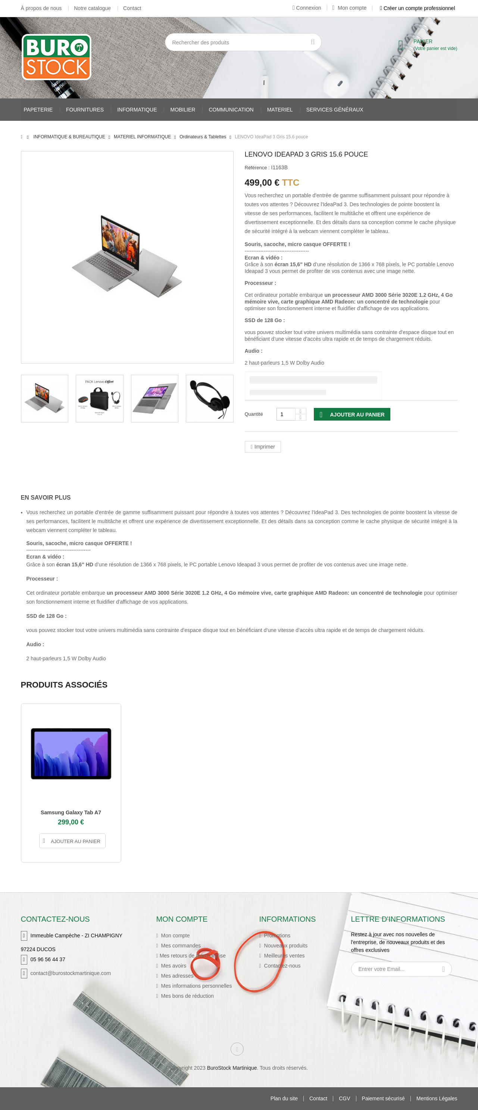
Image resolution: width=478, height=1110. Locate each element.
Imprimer (264, 447)
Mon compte (349, 8)
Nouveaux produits (285, 946)
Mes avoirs (173, 966)
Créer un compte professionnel (417, 8)
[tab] (51, 498)
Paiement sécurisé (383, 1098)
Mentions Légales (436, 1098)
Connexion (307, 8)
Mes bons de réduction (187, 996)
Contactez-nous (282, 966)
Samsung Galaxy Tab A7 (71, 812)
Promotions (277, 935)
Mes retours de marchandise (193, 956)
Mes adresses (177, 976)
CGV (344, 1098)
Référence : (257, 167)
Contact (132, 8)
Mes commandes (180, 946)
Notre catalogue (92, 8)
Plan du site (284, 1098)
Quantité (254, 414)
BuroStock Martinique (232, 1068)
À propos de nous (41, 8)
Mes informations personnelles (196, 986)
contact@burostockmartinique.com (71, 973)
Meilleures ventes (284, 956)
